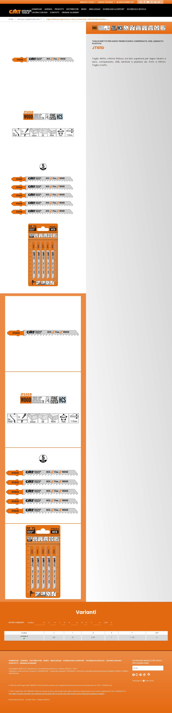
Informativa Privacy (16, 699)
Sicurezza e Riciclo (136, 9)
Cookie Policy (30, 699)
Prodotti (59, 9)
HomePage (37, 9)
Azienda (48, 9)
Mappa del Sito (44, 699)
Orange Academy (70, 12)
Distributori (72, 9)
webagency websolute (143, 681)
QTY (106, 622)
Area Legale (94, 9)
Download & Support (113, 9)
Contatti (54, 12)
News (83, 9)
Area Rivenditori (125, 2)
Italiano (109, 2)
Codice (31, 622)
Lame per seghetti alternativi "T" (29, 19)
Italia (91, 2)
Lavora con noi (39, 12)
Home (11, 19)
